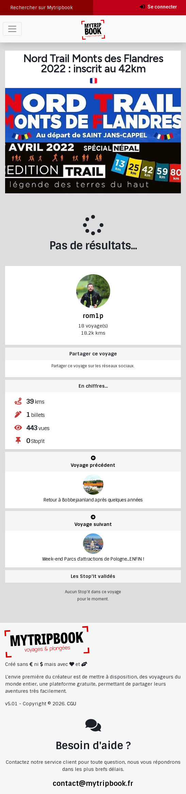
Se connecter (158, 7)
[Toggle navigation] (12, 29)
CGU (71, 704)
